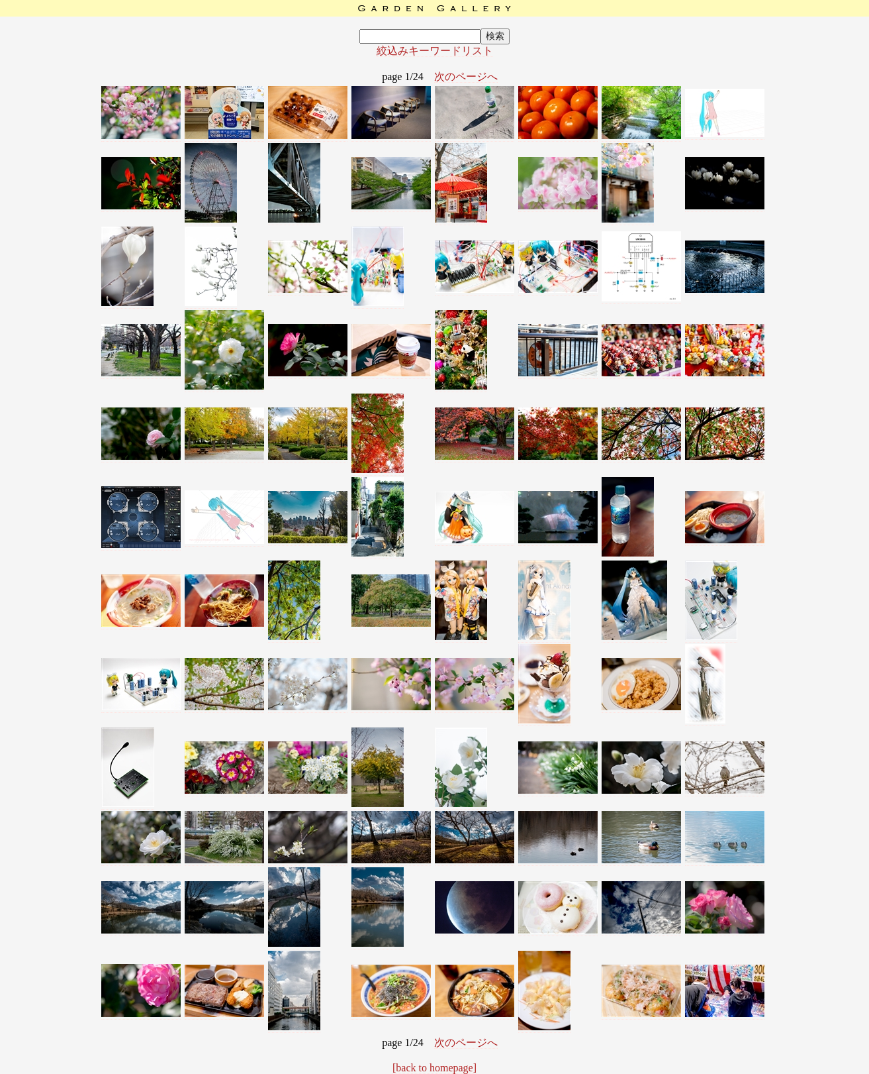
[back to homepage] (434, 1067)
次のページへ (466, 76)
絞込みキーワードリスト (435, 50)
